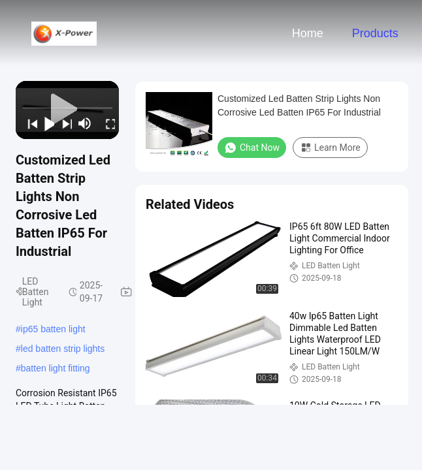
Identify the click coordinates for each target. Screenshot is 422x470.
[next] (63, 123)
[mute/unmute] (85, 123)
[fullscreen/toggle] (107, 123)
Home (307, 33)
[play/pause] (46, 123)
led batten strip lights (63, 348)
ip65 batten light (53, 329)
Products (375, 33)
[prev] (28, 123)
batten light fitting (55, 368)
